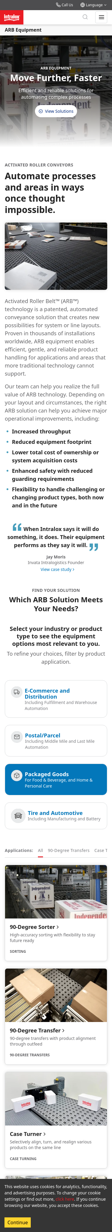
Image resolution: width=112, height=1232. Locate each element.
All (40, 850)
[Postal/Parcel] (56, 741)
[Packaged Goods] (56, 779)
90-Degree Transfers (69, 850)
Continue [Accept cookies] (17, 1222)
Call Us (64, 4)
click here (65, 1199)
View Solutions (56, 111)
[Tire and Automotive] (56, 815)
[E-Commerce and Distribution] (56, 699)
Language (93, 4)
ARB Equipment (23, 30)
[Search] (85, 17)
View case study (56, 569)
